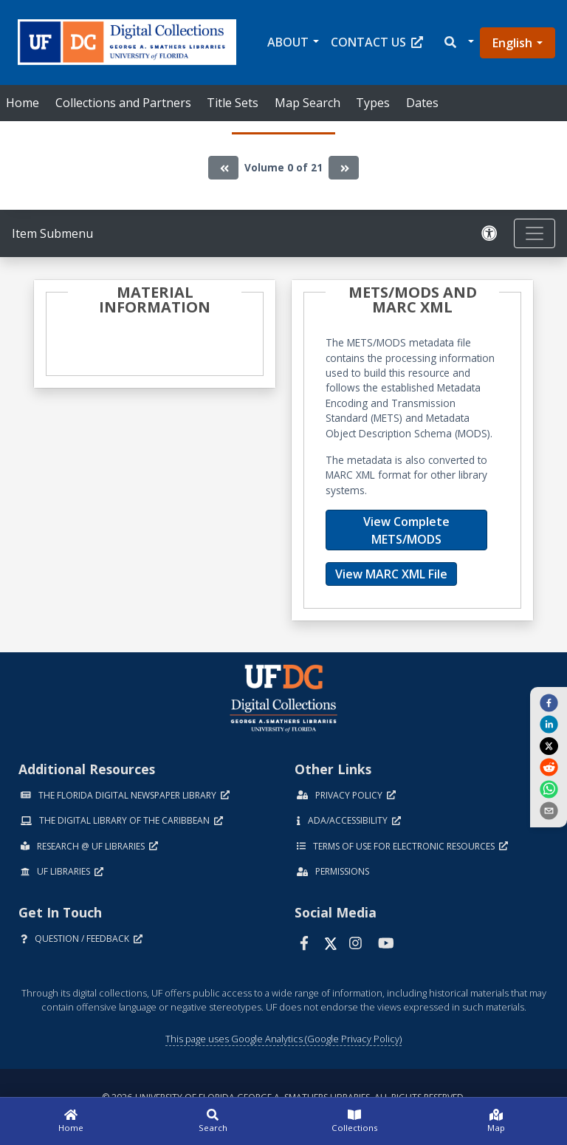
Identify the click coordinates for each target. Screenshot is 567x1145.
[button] (458, 42)
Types (373, 103)
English (512, 43)
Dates (422, 103)
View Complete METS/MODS (406, 530)
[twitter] (548, 745)
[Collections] (354, 1121)
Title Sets (232, 103)
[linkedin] (548, 724)
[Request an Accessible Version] (491, 234)
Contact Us (377, 42)
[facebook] (548, 702)
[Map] (496, 1121)
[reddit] (548, 766)
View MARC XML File (391, 574)
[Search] (213, 1121)
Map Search (307, 103)
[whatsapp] (548, 788)
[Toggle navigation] (534, 233)
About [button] (288, 42)
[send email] (548, 810)
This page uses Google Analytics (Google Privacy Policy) (283, 1038)
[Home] (71, 1121)
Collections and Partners (123, 103)
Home (22, 103)
